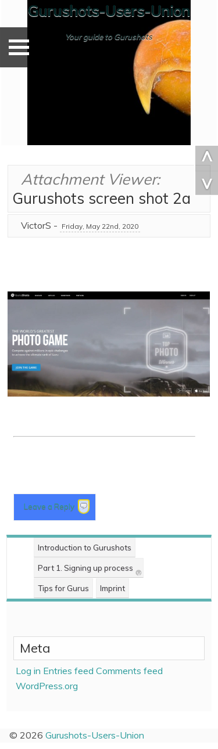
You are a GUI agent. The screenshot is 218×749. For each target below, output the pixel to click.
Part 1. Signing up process (85, 567)
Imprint (112, 588)
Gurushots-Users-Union (108, 11)
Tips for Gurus (63, 588)
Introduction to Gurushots (84, 547)
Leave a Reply (50, 506)
